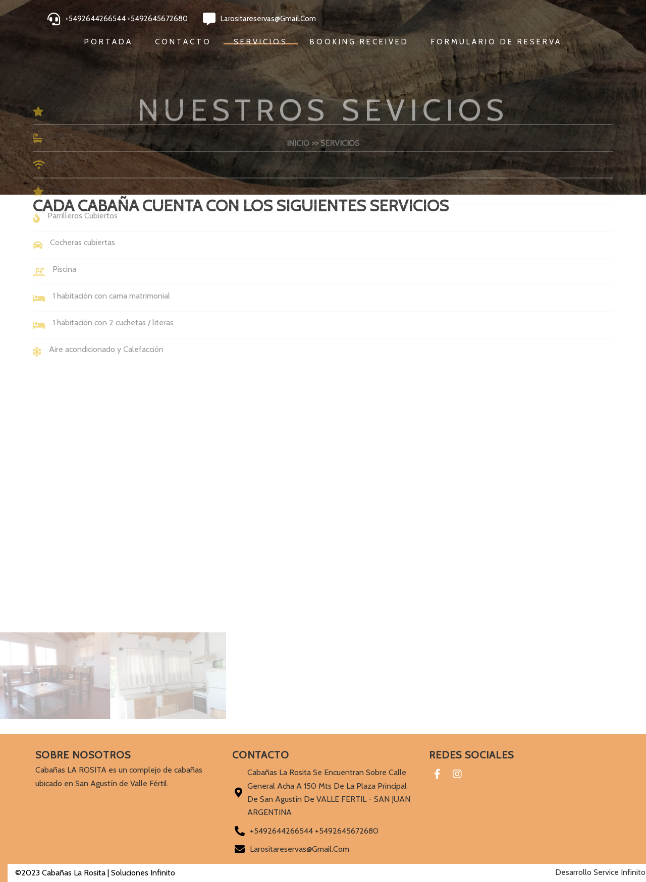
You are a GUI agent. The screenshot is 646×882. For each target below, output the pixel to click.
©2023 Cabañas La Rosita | (55, 872)
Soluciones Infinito (135, 872)
